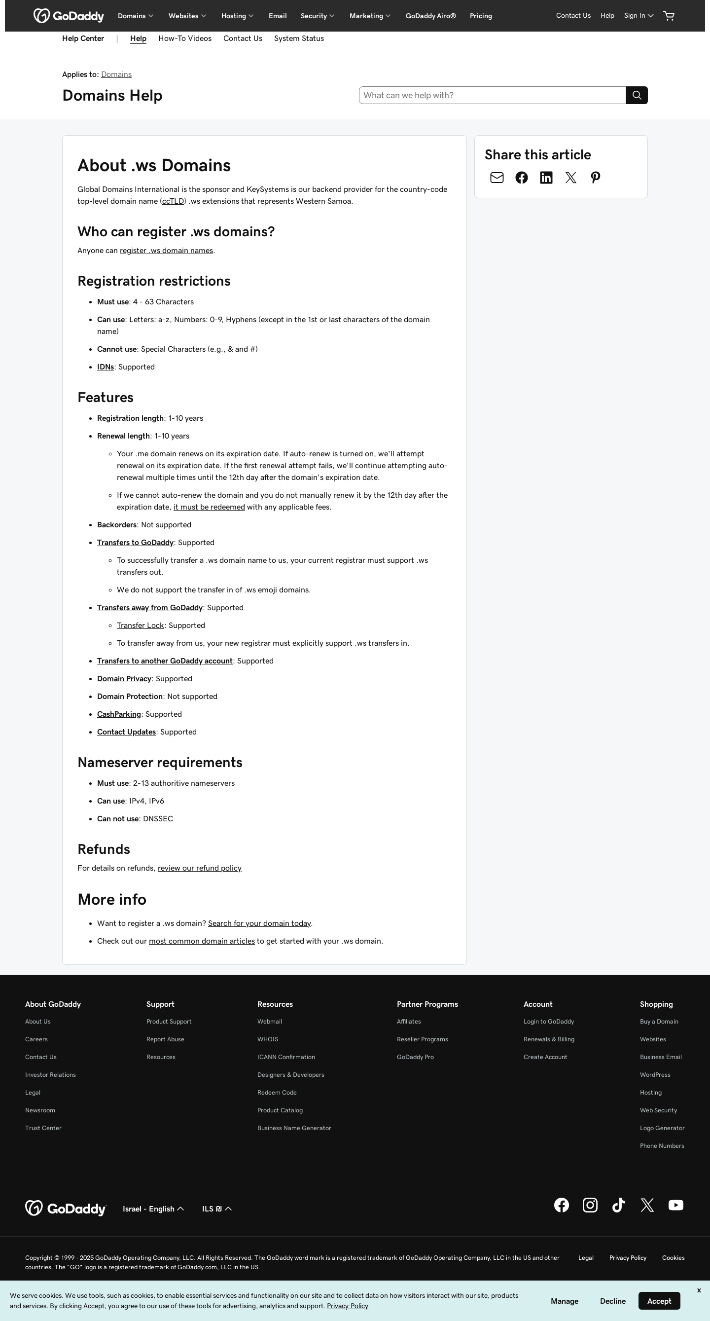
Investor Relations (50, 1074)
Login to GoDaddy (549, 1021)
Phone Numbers (662, 1145)
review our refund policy (200, 868)
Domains (116, 74)
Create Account (546, 1057)
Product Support (169, 1021)
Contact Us (573, 15)
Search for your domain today (259, 923)
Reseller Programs (422, 1039)
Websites (653, 1039)
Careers (36, 1039)
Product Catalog (280, 1110)
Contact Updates (126, 731)
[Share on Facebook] (521, 177)
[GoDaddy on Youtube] (676, 1211)
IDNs (105, 366)
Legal (32, 1092)
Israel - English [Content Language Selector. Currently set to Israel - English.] (154, 1208)
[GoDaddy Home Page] (66, 1208)
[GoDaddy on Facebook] (561, 1211)
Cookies (673, 1257)
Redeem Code (277, 1092)
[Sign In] (640, 15)
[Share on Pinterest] (595, 177)
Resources (161, 1057)
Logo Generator (662, 1128)
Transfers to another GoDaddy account (165, 660)
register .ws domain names (166, 250)
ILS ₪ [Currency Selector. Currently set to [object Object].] (218, 1208)
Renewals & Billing (549, 1039)
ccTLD (173, 201)
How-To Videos (185, 38)
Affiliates (409, 1021)
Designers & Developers (290, 1074)
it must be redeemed (209, 507)
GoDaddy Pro (415, 1057)
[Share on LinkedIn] (546, 177)
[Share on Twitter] (571, 177)
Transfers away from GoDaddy (150, 607)
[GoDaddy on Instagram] (590, 1211)
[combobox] (492, 95)
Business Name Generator (294, 1128)
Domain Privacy (124, 678)
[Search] (637, 95)
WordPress (655, 1074)
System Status (299, 38)
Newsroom (40, 1110)
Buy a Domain (659, 1021)
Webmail (269, 1021)
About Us (38, 1021)
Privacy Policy (627, 1257)
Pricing (481, 15)
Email (278, 15)
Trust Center (43, 1128)
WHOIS (267, 1039)
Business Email (661, 1057)
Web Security (658, 1110)
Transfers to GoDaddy (135, 542)
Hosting (651, 1092)
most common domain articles (202, 941)
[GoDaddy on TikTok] (619, 1211)
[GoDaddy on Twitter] (647, 1211)
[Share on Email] (497, 177)
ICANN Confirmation (286, 1057)
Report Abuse (165, 1039)
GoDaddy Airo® (431, 15)
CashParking (119, 714)
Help (607, 15)
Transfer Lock (140, 625)
